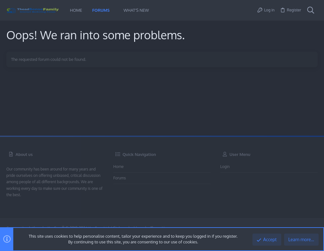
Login (225, 166)
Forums (119, 178)
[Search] (311, 10)
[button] (114, 10)
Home (118, 166)
